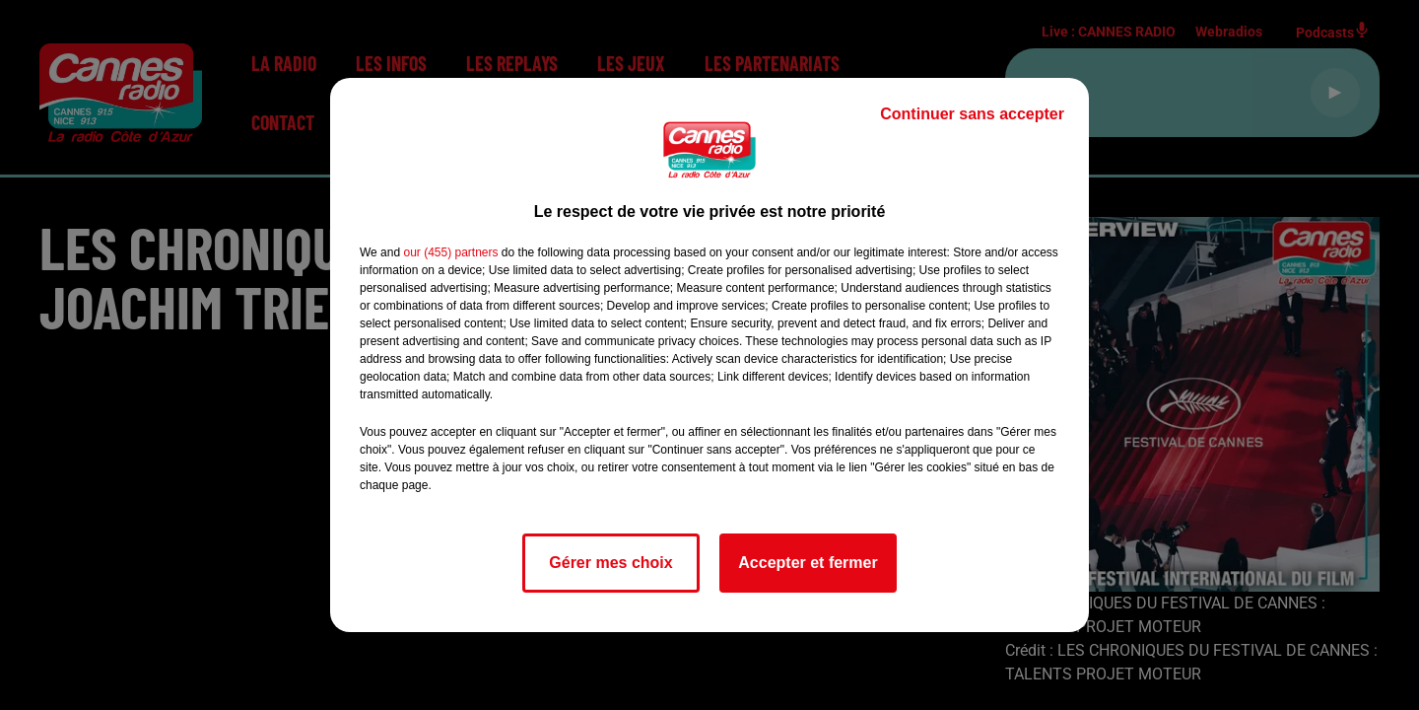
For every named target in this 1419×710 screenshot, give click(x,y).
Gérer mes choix (610, 562)
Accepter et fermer (807, 562)
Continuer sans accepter (972, 114)
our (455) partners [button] (450, 252)
